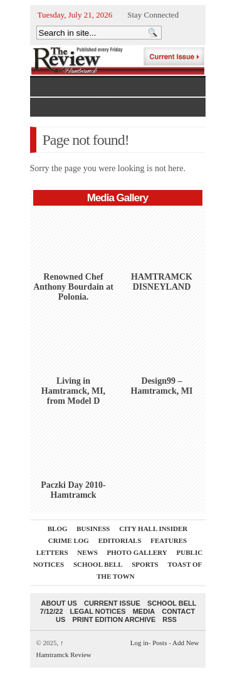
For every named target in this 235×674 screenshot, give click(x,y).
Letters (52, 552)
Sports (145, 564)
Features (168, 540)
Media (144, 611)
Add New (185, 642)
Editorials (120, 540)
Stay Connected (153, 14)
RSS (169, 619)
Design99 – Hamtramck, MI (162, 386)
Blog (58, 528)
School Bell (98, 564)
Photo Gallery (137, 552)
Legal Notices (98, 611)
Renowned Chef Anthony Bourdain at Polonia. (73, 287)
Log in (139, 642)
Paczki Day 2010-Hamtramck (73, 490)
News (87, 552)
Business (93, 528)
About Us (58, 603)
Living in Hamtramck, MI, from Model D (73, 391)
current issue (112, 603)
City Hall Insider (153, 528)
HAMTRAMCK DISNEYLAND (161, 282)
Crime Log (68, 540)
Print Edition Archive (113, 619)
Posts (159, 642)
